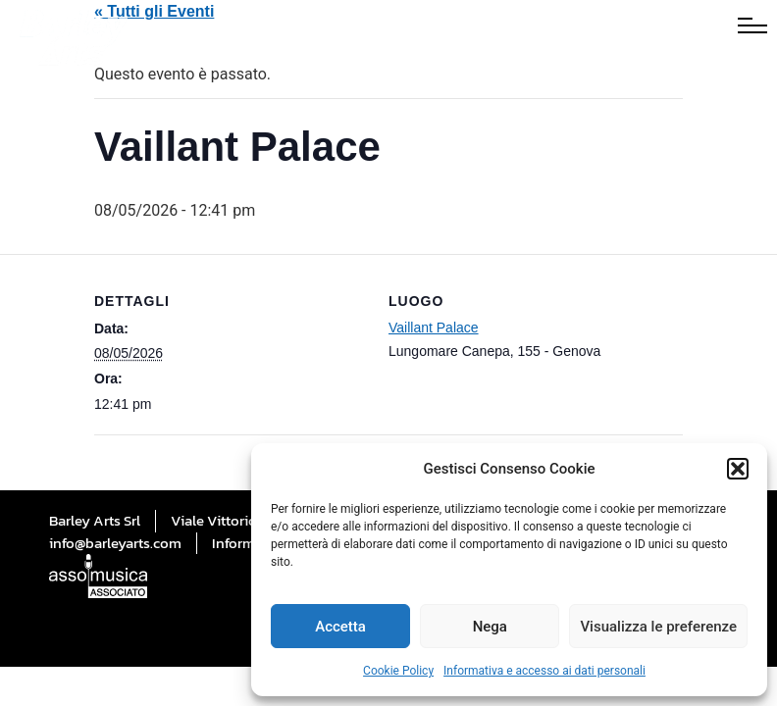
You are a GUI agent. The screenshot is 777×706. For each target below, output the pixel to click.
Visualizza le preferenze (658, 626)
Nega (490, 626)
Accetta (340, 626)
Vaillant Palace (433, 327)
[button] (738, 469)
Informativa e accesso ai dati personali (544, 671)
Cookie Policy (398, 671)
